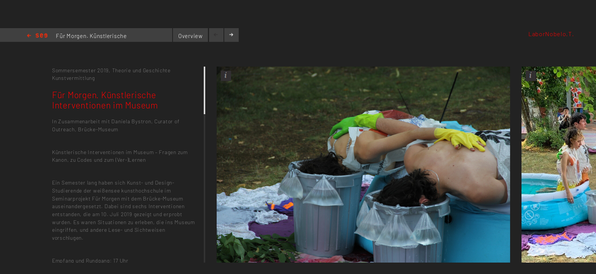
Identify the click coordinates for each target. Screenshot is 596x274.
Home (37, 36)
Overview (190, 35)
